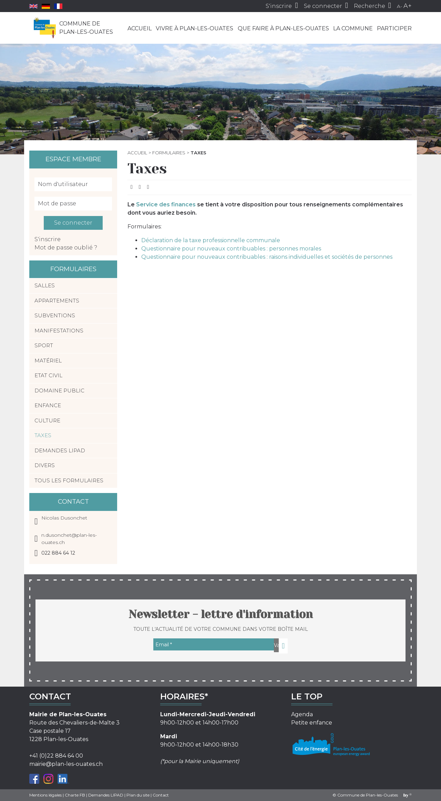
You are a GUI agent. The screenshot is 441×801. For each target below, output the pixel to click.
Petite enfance (311, 722)
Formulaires (168, 152)
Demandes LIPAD (59, 450)
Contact (161, 795)
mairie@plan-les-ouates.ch (66, 764)
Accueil (139, 28)
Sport (43, 345)
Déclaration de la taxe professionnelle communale (210, 240)
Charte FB (75, 795)
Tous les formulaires (68, 480)
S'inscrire (47, 239)
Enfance (47, 405)
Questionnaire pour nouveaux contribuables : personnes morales (231, 248)
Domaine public (59, 390)
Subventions (54, 315)
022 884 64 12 (58, 553)
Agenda (302, 714)
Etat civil (48, 375)
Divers (44, 465)
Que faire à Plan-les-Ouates (283, 28)
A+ (407, 6)
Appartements (56, 300)
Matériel (48, 360)
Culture (47, 420)
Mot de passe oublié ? (65, 247)
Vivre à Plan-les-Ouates (194, 28)
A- (399, 6)
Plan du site (138, 795)
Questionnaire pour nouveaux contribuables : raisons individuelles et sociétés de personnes (266, 257)
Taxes (42, 435)
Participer (394, 28)
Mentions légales (45, 795)
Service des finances (166, 204)
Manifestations (58, 330)
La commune (353, 28)
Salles (44, 285)
